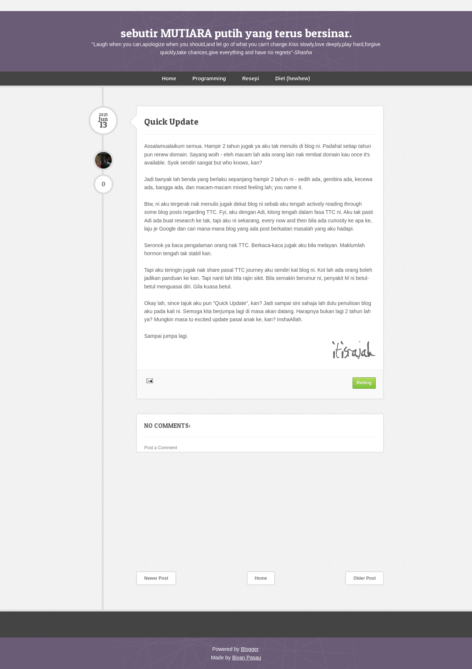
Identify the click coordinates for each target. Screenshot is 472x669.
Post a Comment (160, 447)
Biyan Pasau (246, 658)
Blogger (249, 649)
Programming (209, 79)
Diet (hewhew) (292, 79)
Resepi (250, 79)
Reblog (364, 382)
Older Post (364, 578)
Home (169, 79)
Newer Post (156, 578)
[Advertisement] (143, 517)
